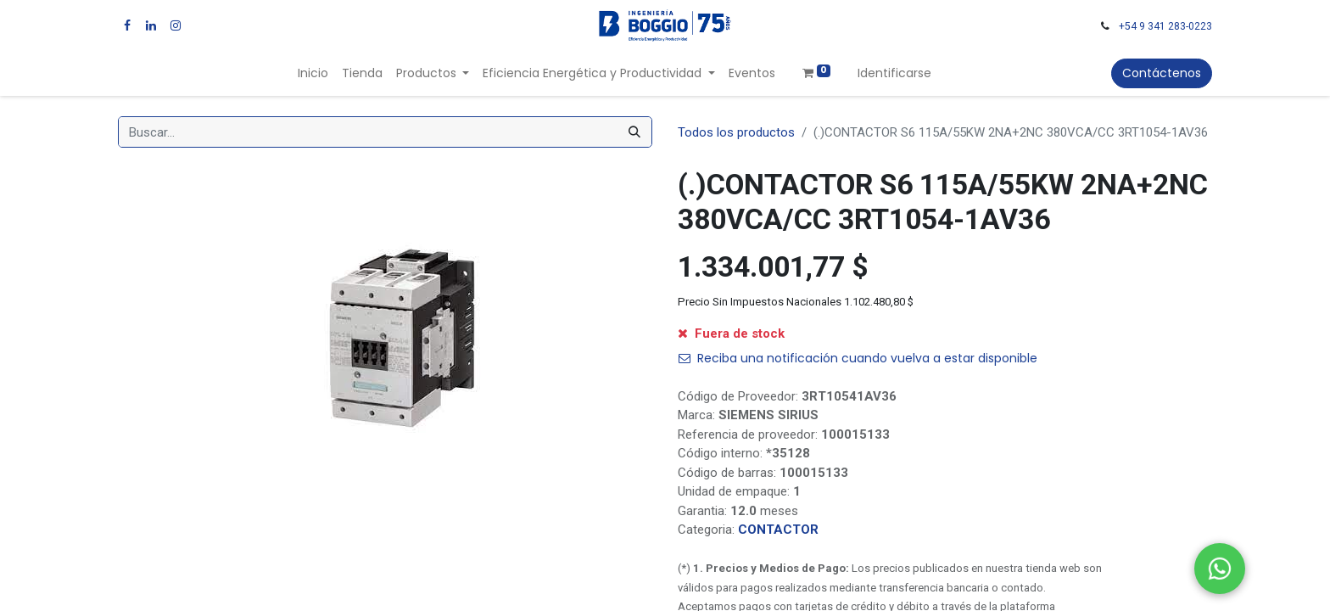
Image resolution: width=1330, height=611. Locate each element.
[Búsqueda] (634, 132)
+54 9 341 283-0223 (1165, 26)
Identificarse (894, 72)
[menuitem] (313, 73)
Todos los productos (736, 132)
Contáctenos (1161, 72)
